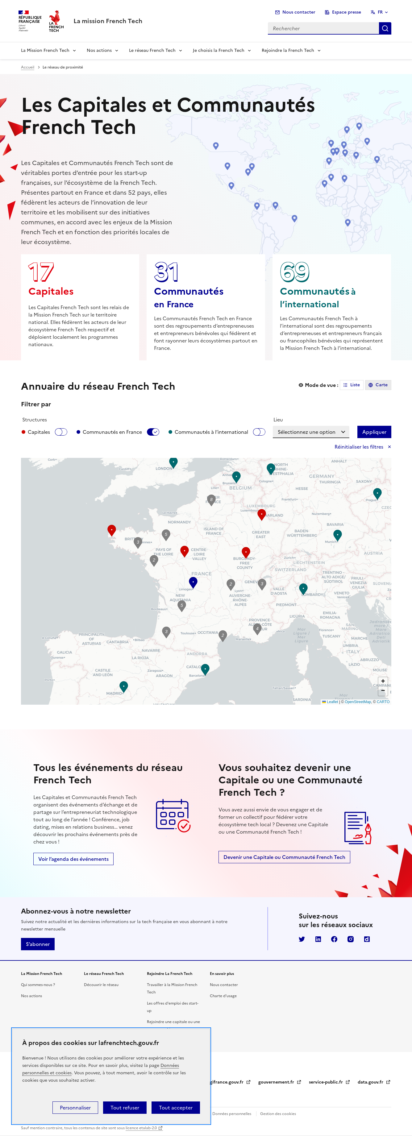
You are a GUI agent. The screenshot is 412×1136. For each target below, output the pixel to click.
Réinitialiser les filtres (360, 446)
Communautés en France (112, 432)
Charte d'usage (223, 996)
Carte (382, 385)
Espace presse (346, 12)
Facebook (334, 939)
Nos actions (99, 50)
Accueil (27, 67)
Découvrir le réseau (101, 985)
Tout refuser (124, 1107)
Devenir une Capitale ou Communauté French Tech (284, 857)
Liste (355, 385)
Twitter (302, 939)
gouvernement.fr (280, 1082)
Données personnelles (231, 1114)
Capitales (39, 432)
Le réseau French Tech (152, 50)
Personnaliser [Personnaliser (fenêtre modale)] (75, 1107)
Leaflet (330, 702)
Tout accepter (176, 1107)
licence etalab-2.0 (141, 1128)
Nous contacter (298, 12)
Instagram (350, 939)
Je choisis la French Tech (218, 50)
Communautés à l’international (211, 432)
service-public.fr (329, 1082)
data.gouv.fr (374, 1082)
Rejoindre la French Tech (288, 50)
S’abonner (38, 944)
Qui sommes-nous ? (38, 985)
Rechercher (385, 28)
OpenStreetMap (358, 702)
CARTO (383, 702)
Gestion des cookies (278, 1114)
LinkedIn (318, 939)
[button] (377, 494)
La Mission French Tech (45, 50)
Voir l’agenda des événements (73, 859)
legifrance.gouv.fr (228, 1082)
